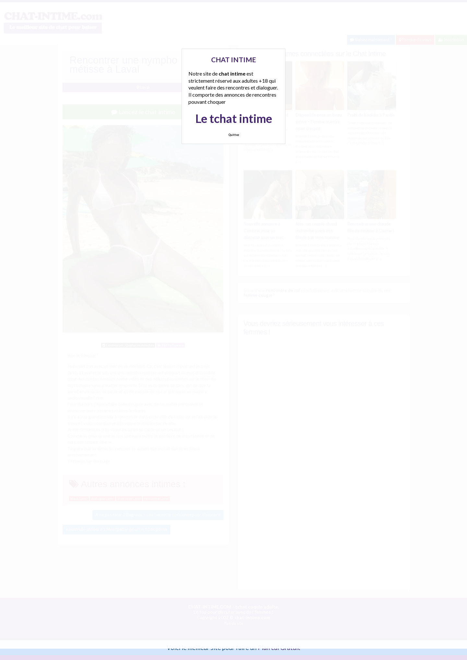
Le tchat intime (233, 118)
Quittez (233, 135)
